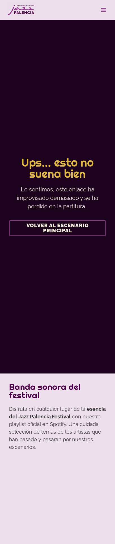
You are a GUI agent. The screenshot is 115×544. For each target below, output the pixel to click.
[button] (103, 10)
